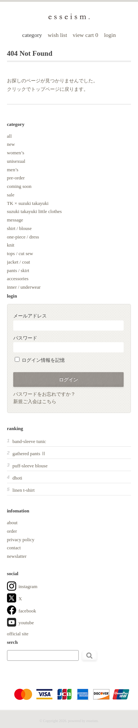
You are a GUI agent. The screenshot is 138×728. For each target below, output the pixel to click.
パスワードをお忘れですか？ (44, 394)
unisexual (16, 161)
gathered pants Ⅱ (29, 453)
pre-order (16, 178)
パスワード (68, 344)
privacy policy (21, 539)
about (12, 522)
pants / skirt (18, 270)
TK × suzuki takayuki (28, 203)
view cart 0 (86, 35)
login (110, 35)
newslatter (16, 556)
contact (14, 547)
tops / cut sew (20, 253)
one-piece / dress (23, 237)
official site (18, 633)
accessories (17, 278)
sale (10, 195)
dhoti (17, 478)
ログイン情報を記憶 (40, 360)
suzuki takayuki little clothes (34, 211)
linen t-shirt (24, 490)
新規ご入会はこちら (34, 401)
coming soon (19, 186)
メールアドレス (68, 321)
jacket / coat (18, 262)
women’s (15, 152)
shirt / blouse (19, 228)
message (15, 220)
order (12, 531)
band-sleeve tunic (29, 441)
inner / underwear (24, 287)
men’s (12, 169)
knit (10, 245)
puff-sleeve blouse (30, 465)
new (11, 144)
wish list (57, 35)
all (9, 136)
